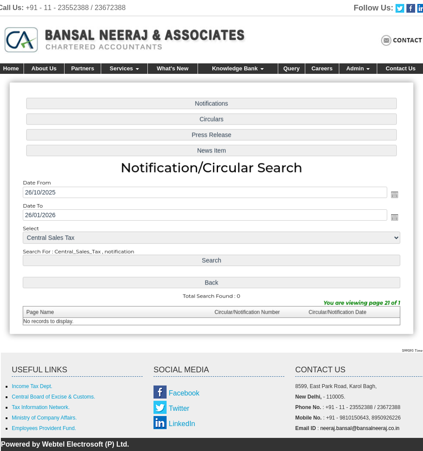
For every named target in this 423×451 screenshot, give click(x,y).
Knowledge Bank (237, 68)
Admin (358, 68)
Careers (321, 68)
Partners (82, 68)
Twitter (179, 408)
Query (291, 68)
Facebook (184, 393)
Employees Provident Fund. (44, 428)
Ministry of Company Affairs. (44, 418)
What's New (172, 68)
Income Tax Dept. (32, 386)
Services (124, 68)
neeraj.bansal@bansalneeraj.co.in (359, 428)
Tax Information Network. (41, 407)
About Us (44, 68)
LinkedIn (182, 423)
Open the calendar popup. (391, 195)
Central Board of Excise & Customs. (53, 397)
